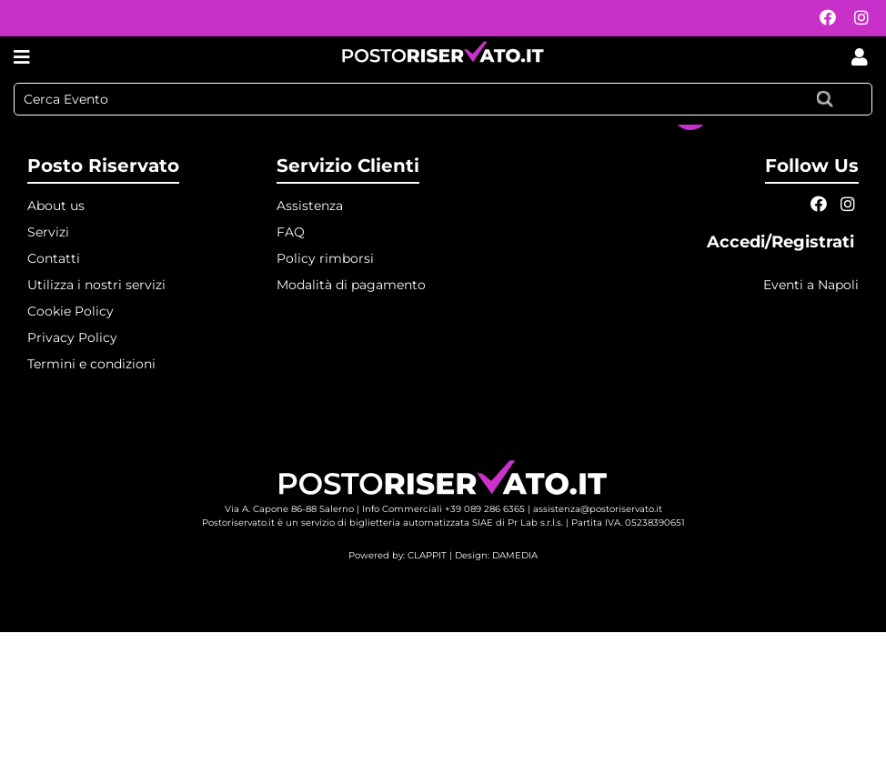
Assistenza (310, 205)
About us (56, 205)
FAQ (291, 232)
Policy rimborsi (325, 258)
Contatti (53, 258)
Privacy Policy (72, 337)
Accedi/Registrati (783, 242)
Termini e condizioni (91, 364)
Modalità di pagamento (351, 284)
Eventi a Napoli (811, 284)
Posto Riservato (103, 165)
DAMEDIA (515, 555)
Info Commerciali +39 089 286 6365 (443, 509)
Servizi (48, 232)
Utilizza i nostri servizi (96, 284)
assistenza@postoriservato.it (597, 509)
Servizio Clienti (348, 165)
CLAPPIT (427, 555)
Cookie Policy (70, 311)
